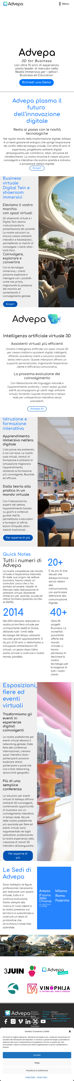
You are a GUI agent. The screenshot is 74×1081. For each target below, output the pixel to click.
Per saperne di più (18, 537)
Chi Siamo (47, 1012)
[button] (69, 1031)
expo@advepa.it (64, 1018)
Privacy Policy (42, 1077)
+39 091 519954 (60, 1016)
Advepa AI (37, 408)
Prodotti (46, 1014)
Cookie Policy (30, 1077)
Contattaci (47, 1019)
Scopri (37, 168)
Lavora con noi (59, 1021)
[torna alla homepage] (17, 1013)
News (45, 1017)
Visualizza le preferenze (37, 1070)
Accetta (36, 1055)
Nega (37, 1063)
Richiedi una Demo (36, 82)
